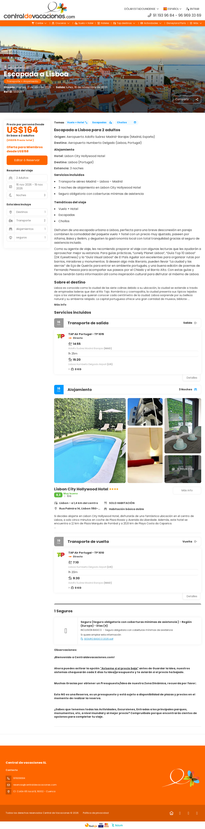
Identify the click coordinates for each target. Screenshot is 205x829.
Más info (60, 305)
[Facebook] (180, 813)
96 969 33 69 (189, 15)
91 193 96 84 (163, 15)
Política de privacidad (96, 812)
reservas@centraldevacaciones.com (35, 784)
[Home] (171, 813)
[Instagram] (188, 813)
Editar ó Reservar (27, 160)
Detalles (192, 378)
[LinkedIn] (197, 813)
